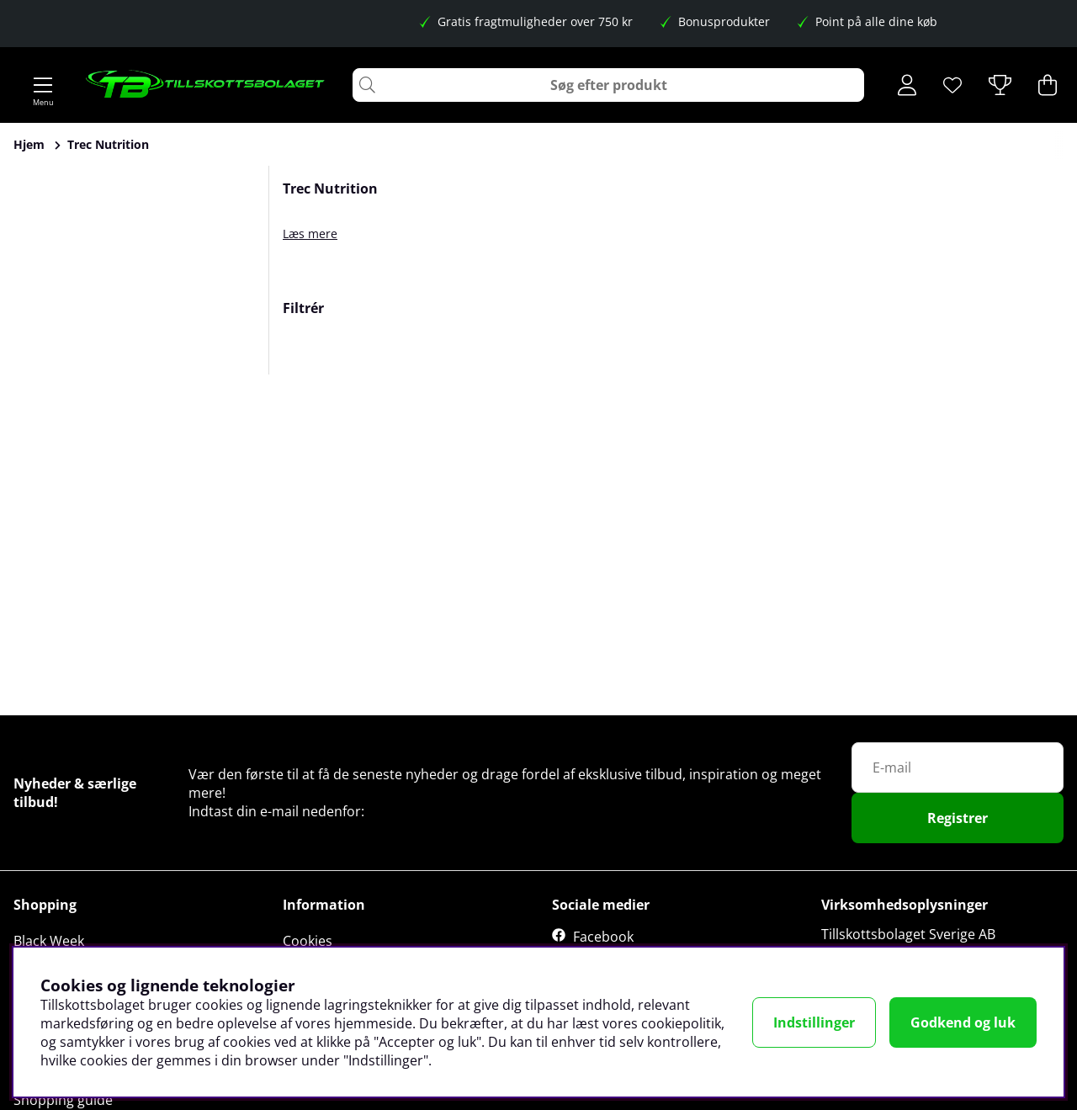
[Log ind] (907, 85)
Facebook (603, 936)
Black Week (48, 941)
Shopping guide (63, 1100)
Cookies (307, 941)
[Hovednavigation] (42, 85)
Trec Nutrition (108, 144)
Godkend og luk (963, 1022)
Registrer (957, 818)
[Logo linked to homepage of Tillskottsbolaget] (206, 85)
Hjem (29, 144)
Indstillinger (814, 1022)
